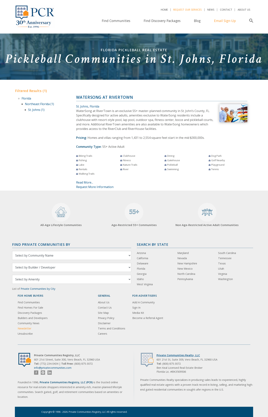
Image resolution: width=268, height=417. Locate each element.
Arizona (141, 253)
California (142, 258)
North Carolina (186, 274)
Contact (226, 9)
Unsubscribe (25, 333)
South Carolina (227, 253)
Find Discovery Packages (162, 20)
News (210, 9)
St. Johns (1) (36, 110)
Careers (102, 333)
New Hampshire (187, 263)
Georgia (141, 274)
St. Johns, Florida (87, 106)
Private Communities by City (38, 288)
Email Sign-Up (225, 20)
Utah (221, 268)
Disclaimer (104, 323)
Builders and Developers (33, 318)
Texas (222, 263)
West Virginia (145, 284)
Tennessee (225, 258)
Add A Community (143, 302)
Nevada (182, 258)
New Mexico (185, 268)
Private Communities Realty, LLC (178, 355)
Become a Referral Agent (147, 318)
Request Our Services (187, 9)
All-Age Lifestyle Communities (61, 215)
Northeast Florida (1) (39, 104)
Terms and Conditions (111, 328)
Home (164, 9)
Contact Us (105, 307)
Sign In (136, 307)
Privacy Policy (106, 318)
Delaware (142, 263)
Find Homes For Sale (30, 307)
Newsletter (24, 328)
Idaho (140, 279)
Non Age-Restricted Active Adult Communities (207, 215)
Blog (197, 20)
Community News (28, 323)
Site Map (103, 313)
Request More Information (95, 187)
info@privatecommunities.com (52, 367)
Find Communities (116, 20)
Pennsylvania (185, 279)
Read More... (84, 182)
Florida (26, 98)
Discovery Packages (30, 313)
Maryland (183, 253)
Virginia (222, 274)
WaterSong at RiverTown (104, 97)
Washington (225, 279)
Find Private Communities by (41, 244)
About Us (244, 9)
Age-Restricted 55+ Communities (134, 215)
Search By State (152, 244)
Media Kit (138, 313)
